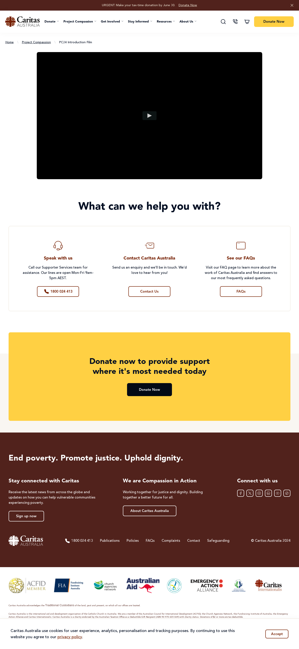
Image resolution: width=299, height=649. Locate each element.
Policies (133, 541)
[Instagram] (259, 493)
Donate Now (188, 5)
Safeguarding (218, 541)
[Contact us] (235, 21)
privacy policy (69, 637)
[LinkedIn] (268, 493)
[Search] (223, 21)
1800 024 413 (79, 541)
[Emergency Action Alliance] (206, 585)
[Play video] (149, 115)
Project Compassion (36, 42)
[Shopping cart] (247, 21)
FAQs (150, 541)
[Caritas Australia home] (22, 21)
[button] (51, 21)
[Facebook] (240, 493)
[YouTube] (277, 493)
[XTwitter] (249, 493)
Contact (193, 541)
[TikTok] (286, 493)
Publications (110, 541)
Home (9, 42)
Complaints (171, 541)
